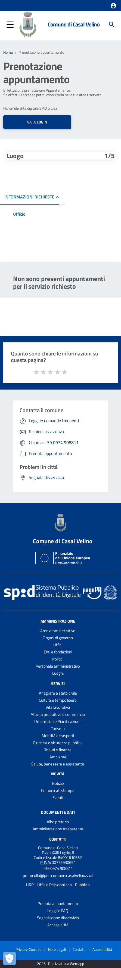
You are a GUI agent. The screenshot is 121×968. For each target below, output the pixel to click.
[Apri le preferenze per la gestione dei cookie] (9, 958)
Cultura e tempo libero (58, 700)
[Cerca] (112, 25)
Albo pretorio (58, 822)
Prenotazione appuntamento (41, 52)
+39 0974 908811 (58, 868)
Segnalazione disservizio (58, 918)
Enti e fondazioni (58, 652)
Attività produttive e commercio (58, 714)
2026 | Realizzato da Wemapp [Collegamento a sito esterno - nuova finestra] (60, 963)
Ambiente (57, 757)
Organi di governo (58, 638)
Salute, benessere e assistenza (57, 764)
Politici (57, 659)
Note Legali (57, 949)
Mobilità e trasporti (58, 735)
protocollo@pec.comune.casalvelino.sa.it (58, 875)
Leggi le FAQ (57, 910)
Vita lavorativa (58, 707)
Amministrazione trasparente (58, 829)
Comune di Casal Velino (74, 24)
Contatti (57, 839)
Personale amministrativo (58, 666)
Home (8, 52)
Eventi (57, 797)
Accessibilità (58, 925)
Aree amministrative (57, 631)
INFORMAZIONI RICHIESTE (29, 197)
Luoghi (58, 673)
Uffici (57, 645)
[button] (113, 5)
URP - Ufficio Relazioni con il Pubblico (58, 885)
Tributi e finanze (58, 750)
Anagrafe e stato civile (58, 693)
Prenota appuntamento (58, 903)
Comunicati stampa (58, 790)
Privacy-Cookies (28, 949)
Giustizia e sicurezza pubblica (58, 743)
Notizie (58, 783)
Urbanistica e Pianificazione (58, 721)
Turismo (58, 728)
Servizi (58, 683)
